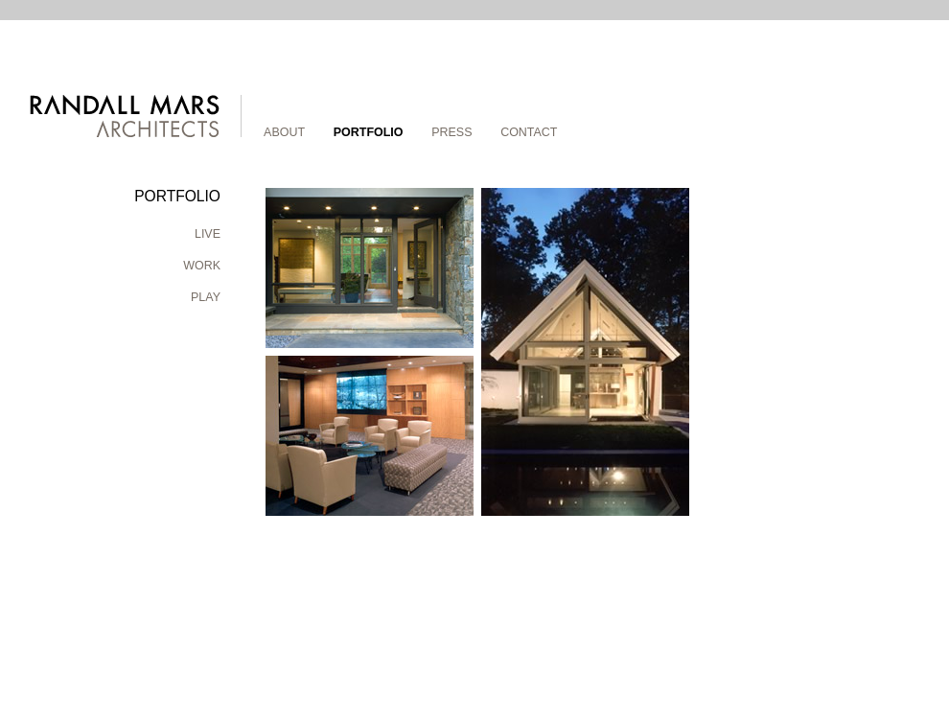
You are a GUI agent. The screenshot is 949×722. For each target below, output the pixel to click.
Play (205, 297)
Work (201, 265)
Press (451, 132)
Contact (528, 132)
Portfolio (369, 132)
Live (207, 234)
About (284, 132)
